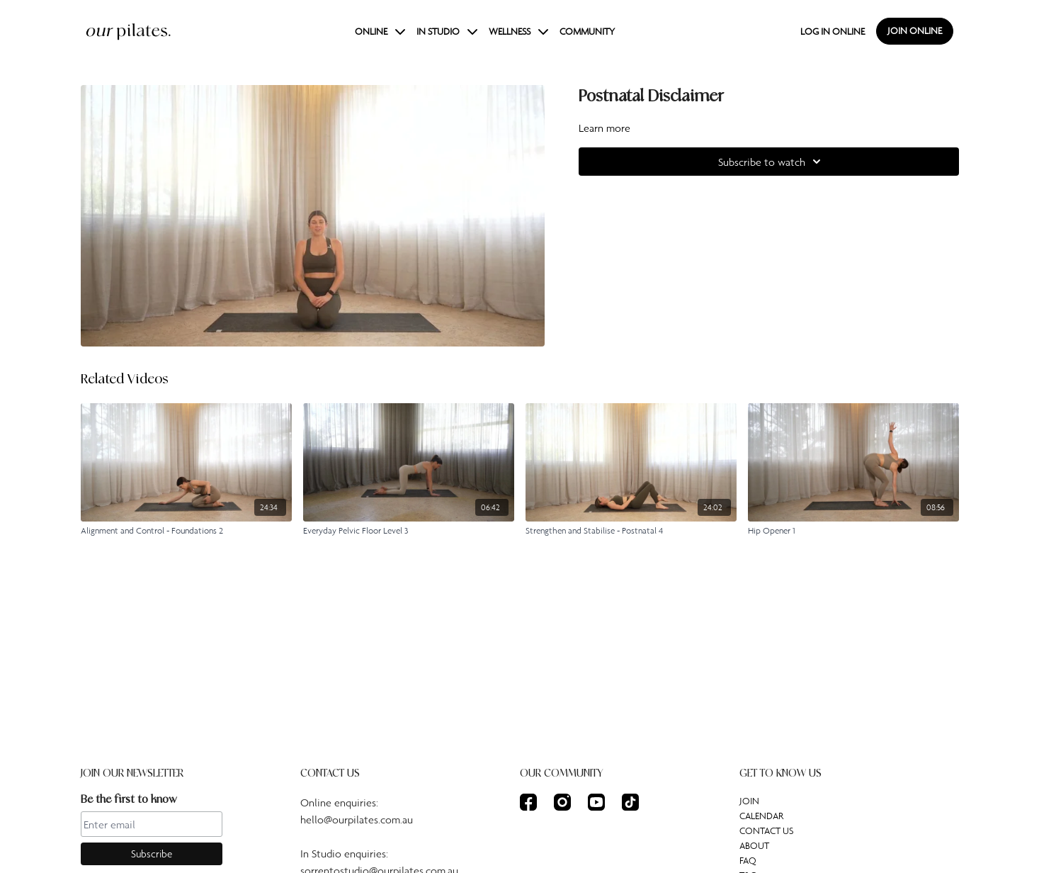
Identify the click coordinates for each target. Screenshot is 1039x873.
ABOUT (754, 845)
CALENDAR (761, 815)
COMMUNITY (587, 31)
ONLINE (380, 31)
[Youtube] (596, 802)
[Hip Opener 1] (853, 531)
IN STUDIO (446, 31)
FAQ (747, 860)
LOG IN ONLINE (832, 31)
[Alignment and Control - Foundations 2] (186, 531)
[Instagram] (562, 802)
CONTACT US (766, 830)
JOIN (749, 800)
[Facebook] (528, 802)
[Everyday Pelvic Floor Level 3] (408, 531)
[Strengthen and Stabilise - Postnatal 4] (631, 531)
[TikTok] (630, 802)
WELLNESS (518, 31)
